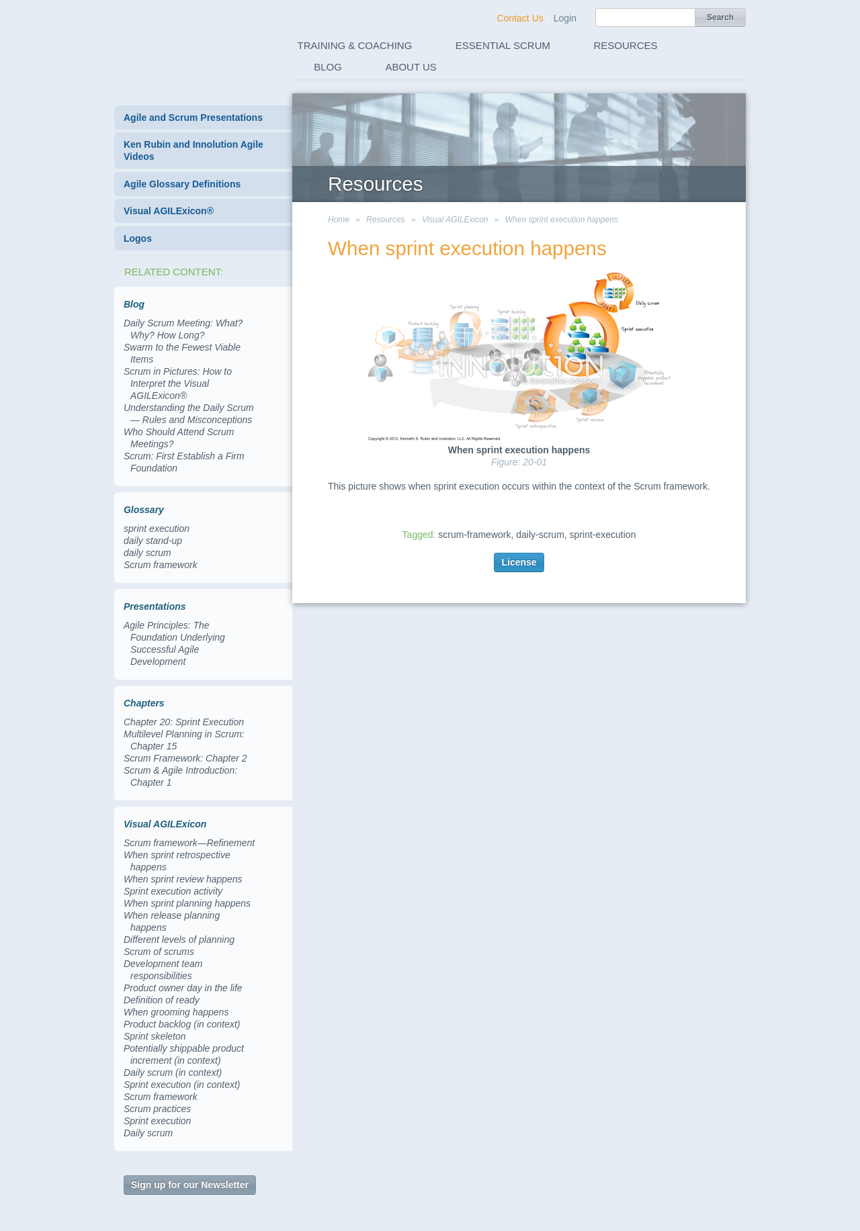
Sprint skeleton (155, 1036)
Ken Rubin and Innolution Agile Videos (193, 150)
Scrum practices (157, 1108)
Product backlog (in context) (182, 1024)
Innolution (190, 41)
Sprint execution (157, 1120)
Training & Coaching (355, 45)
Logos (138, 238)
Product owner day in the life (183, 988)
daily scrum (147, 552)
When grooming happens (176, 1012)
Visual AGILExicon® (169, 211)
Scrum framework (161, 564)
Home (338, 219)
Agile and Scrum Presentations (193, 117)
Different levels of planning (179, 939)
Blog (328, 67)
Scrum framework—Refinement (189, 842)
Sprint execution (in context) (182, 1084)
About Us (410, 67)
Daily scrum (148, 1133)
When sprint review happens (183, 879)
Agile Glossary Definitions (182, 184)
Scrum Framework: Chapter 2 (185, 758)
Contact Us (520, 18)
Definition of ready (162, 1000)
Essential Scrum (503, 45)
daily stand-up (153, 540)
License (518, 562)
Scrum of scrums (159, 951)
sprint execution (156, 528)
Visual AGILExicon (455, 219)
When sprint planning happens (187, 903)
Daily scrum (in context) (173, 1072)
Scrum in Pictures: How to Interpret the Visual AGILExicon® (178, 383)
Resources (626, 45)
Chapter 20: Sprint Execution (184, 722)
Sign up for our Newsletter (190, 1184)
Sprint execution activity (173, 891)
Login (565, 18)
